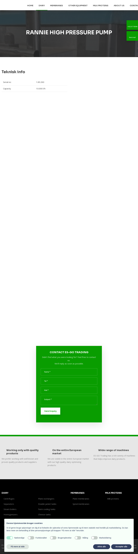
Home (30, 5)
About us (119, 5)
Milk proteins (100, 5)
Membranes (56, 5)
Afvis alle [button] (101, 546)
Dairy (42, 5)
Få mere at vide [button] (18, 546)
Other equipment (78, 5)
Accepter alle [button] (121, 546)
